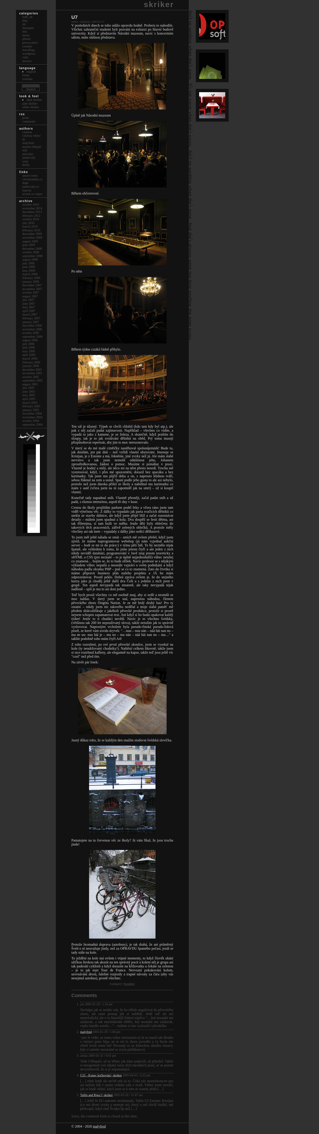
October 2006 (30, 333)
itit (24, 24)
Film (25, 20)
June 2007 (28, 303)
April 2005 (28, 399)
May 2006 (28, 351)
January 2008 (30, 281)
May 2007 (28, 307)
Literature (28, 28)
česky (26, 75)
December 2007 (32, 285)
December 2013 (32, 212)
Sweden (129, 984)
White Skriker (30, 107)
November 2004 (32, 417)
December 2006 (32, 325)
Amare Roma (29, 175)
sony (25, 161)
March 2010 (29, 226)
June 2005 (28, 391)
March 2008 (29, 274)
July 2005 (28, 388)
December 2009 (32, 234)
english (31, 71)
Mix (24, 31)
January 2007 (30, 322)
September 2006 (32, 336)
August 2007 (30, 296)
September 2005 (32, 380)
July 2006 (28, 344)
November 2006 (32, 329)
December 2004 (32, 413)
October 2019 (30, 204)
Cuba (25, 57)
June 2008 (28, 267)
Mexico (27, 61)
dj (23, 139)
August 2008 (30, 259)
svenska (27, 79)
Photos (26, 39)
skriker (159, 4)
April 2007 (28, 311)
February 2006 (31, 362)
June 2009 (28, 245)
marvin (26, 190)
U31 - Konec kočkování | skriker (101, 1075)
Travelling (28, 50)
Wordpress (28, 53)
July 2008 (28, 263)
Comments (28, 121)
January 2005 (30, 410)
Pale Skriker (29, 103)
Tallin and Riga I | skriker (96, 1095)
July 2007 (28, 300)
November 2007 (32, 289)
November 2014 (32, 208)
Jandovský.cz (30, 186)
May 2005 (28, 395)
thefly (26, 165)
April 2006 (28, 355)
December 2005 (32, 369)
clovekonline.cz (32, 179)
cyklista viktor (31, 135)
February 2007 (31, 318)
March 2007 (29, 314)
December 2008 (32, 248)
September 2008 (32, 256)
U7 (74, 17)
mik (24, 150)
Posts (25, 117)
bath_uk (27, 17)
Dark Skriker (34, 99)
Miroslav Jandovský (28, 156)
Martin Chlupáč (31, 146)
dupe (25, 183)
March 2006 (29, 358)
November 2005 (32, 373)
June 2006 (28, 347)
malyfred (86, 1032)
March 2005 (29, 402)
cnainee (27, 132)
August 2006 (30, 340)
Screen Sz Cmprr (32, 194)
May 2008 (28, 270)
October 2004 (30, 421)
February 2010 (31, 230)
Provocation (30, 42)
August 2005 (30, 384)
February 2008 (31, 278)
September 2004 (32, 424)
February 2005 (31, 406)
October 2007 (30, 292)
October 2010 (30, 219)
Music (26, 35)
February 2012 (31, 215)
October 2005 (30, 377)
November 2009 (32, 237)
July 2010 (28, 223)
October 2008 (30, 252)
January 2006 (30, 366)
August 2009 (30, 241)
